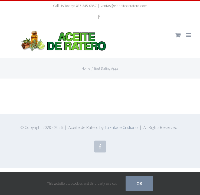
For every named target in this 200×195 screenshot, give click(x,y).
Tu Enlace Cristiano (121, 127)
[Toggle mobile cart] (178, 35)
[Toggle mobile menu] (189, 35)
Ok (139, 183)
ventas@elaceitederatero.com (124, 5)
